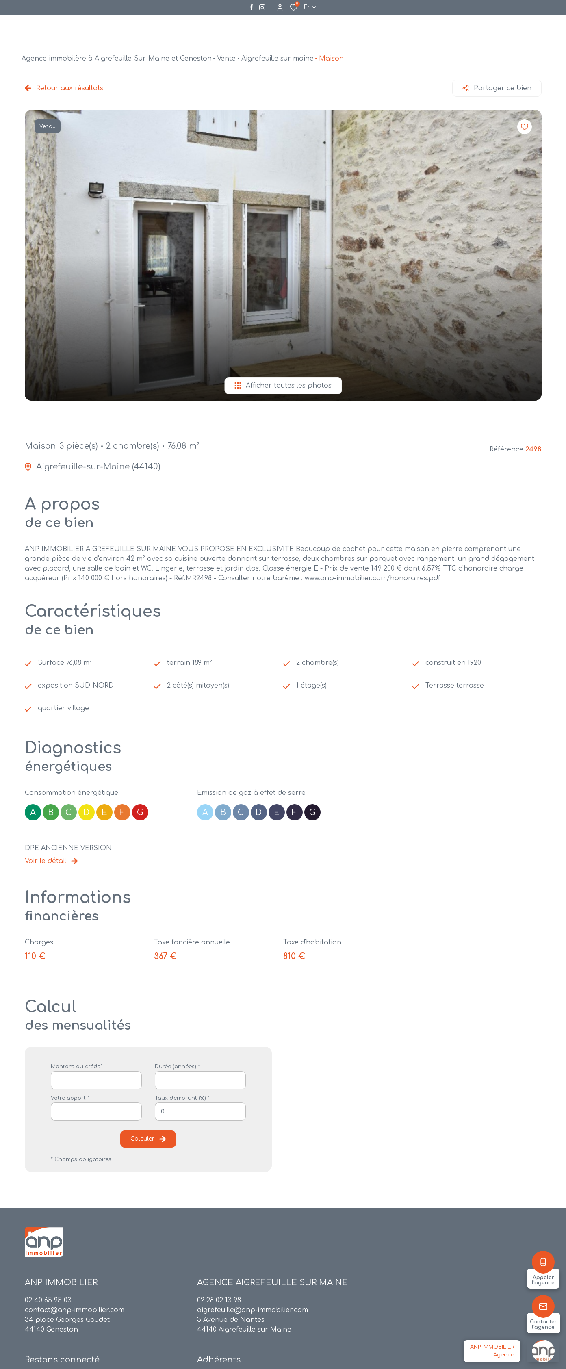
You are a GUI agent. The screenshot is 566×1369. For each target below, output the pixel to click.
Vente (226, 58)
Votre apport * (70, 1098)
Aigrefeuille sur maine (277, 58)
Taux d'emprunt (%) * (182, 1098)
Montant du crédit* (76, 1067)
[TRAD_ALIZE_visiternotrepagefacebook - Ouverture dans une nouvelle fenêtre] (251, 7)
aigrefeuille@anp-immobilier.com (252, 1310)
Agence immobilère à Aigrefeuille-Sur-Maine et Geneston (117, 58)
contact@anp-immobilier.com (74, 1310)
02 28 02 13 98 (219, 1300)
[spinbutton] (200, 1111)
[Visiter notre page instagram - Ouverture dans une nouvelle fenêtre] (262, 7)
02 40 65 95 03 (48, 1300)
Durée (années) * (177, 1067)
